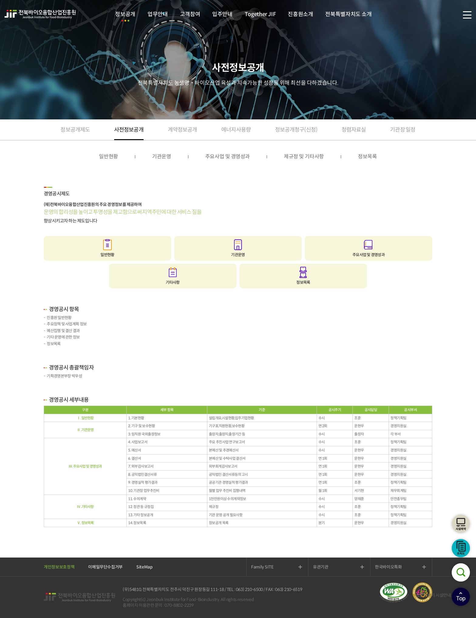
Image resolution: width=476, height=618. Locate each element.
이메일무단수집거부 (105, 567)
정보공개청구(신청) (296, 129)
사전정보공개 (129, 129)
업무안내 (158, 14)
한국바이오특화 (388, 567)
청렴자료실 (354, 129)
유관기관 (320, 567)
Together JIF (260, 14)
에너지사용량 (236, 129)
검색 (461, 572)
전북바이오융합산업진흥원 (40, 14)
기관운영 (161, 156)
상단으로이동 (461, 597)
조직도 (461, 548)
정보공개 (125, 14)
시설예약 (461, 524)
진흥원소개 (300, 14)
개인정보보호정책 (59, 567)
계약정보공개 (182, 129)
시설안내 (443, 595)
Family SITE (262, 567)
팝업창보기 (425, 595)
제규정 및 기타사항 (304, 156)
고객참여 (190, 14)
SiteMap (144, 567)
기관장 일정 (402, 129)
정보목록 (367, 156)
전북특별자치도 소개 (348, 14)
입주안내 (222, 14)
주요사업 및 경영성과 (227, 156)
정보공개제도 (75, 129)
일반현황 (108, 156)
